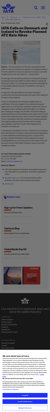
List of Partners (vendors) (10, 390)
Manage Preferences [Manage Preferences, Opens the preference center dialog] (25, 409)
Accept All (25, 396)
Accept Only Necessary (25, 403)
